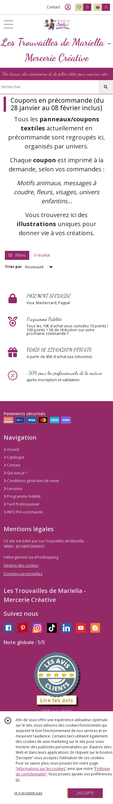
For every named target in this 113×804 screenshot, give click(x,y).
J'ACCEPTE (85, 793)
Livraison (13, 488)
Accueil (11, 449)
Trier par (13, 266)
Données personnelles (23, 573)
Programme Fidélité (22, 496)
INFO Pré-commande (23, 512)
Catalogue (14, 457)
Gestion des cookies (21, 565)
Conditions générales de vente (31, 480)
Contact (53, 7)
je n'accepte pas (28, 793)
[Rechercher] (106, 87)
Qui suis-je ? (15, 472)
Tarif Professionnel (21, 504)
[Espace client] (68, 7)
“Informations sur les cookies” (41, 768)
